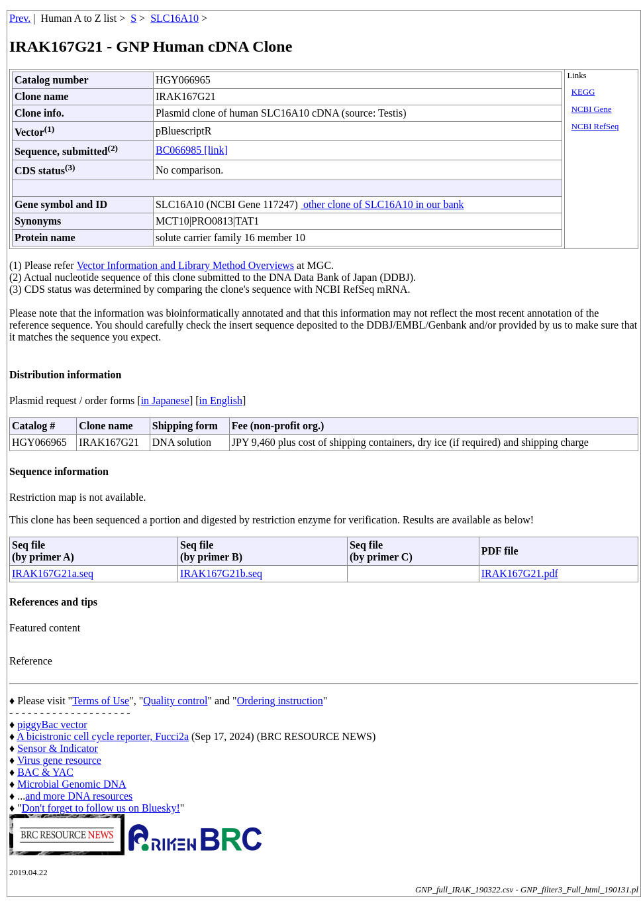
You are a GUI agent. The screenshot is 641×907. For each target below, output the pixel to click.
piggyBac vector (52, 724)
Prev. (19, 18)
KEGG (583, 92)
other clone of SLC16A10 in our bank (382, 204)
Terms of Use (100, 700)
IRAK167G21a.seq (52, 573)
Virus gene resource (59, 760)
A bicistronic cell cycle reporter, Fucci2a (103, 736)
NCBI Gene (591, 109)
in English (220, 400)
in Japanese (165, 400)
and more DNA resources (78, 796)
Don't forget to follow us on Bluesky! (101, 808)
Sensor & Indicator (57, 748)
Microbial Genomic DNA (71, 784)
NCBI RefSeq (594, 126)
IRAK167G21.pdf (519, 573)
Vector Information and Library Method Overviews (185, 265)
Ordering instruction (280, 700)
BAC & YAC (45, 772)
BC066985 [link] (192, 150)
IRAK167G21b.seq (221, 573)
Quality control (175, 700)
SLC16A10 (174, 18)
